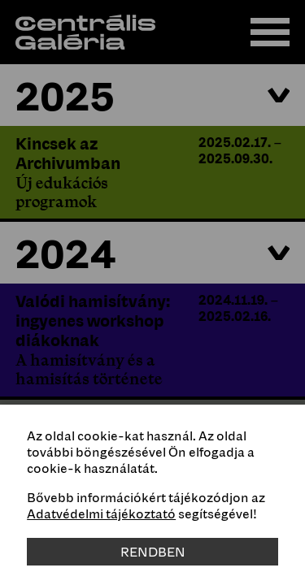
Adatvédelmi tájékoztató (101, 513)
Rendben (152, 551)
